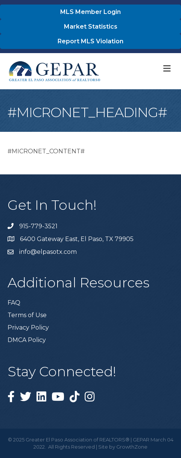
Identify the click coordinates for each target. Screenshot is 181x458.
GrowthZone (132, 447)
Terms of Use (27, 315)
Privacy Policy (28, 327)
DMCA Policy (27, 340)
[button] (90, 12)
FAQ (14, 302)
